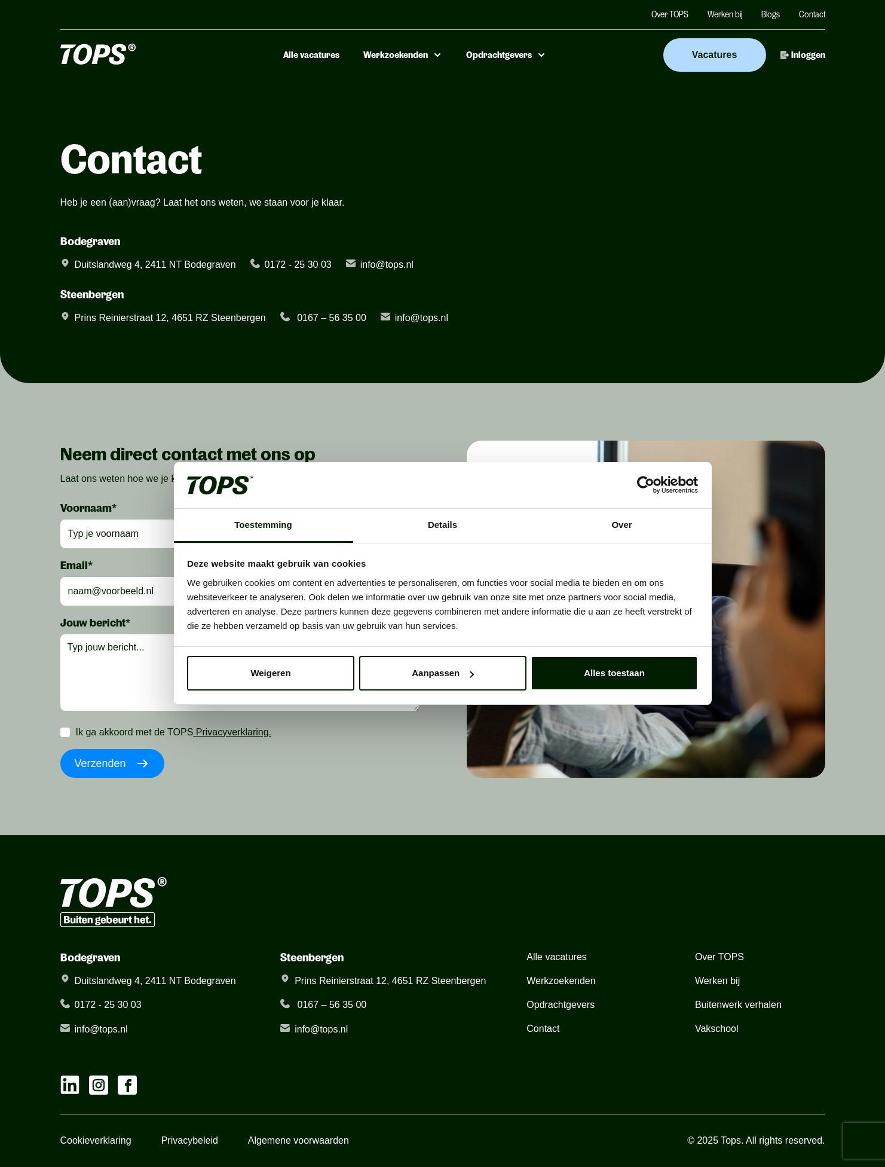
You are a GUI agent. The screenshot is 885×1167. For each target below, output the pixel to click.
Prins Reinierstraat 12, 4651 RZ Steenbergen (170, 318)
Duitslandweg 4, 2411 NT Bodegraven (155, 264)
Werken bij (725, 14)
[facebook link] (127, 1085)
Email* (76, 565)
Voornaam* (88, 507)
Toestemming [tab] (263, 525)
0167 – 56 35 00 (330, 318)
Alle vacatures (311, 55)
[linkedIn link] (69, 1085)
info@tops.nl (387, 264)
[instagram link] (98, 1085)
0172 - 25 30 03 (298, 264)
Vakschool (717, 1029)
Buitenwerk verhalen (738, 1005)
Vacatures (714, 55)
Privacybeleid (189, 1140)
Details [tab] (442, 525)
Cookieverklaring (95, 1140)
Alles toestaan (614, 673)
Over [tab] (621, 525)
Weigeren (270, 673)
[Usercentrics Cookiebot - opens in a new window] (645, 485)
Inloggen (802, 55)
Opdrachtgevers (506, 55)
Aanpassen (443, 673)
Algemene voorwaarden (298, 1140)
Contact (812, 14)
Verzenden (112, 763)
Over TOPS (669, 14)
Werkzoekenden (402, 55)
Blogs (770, 14)
